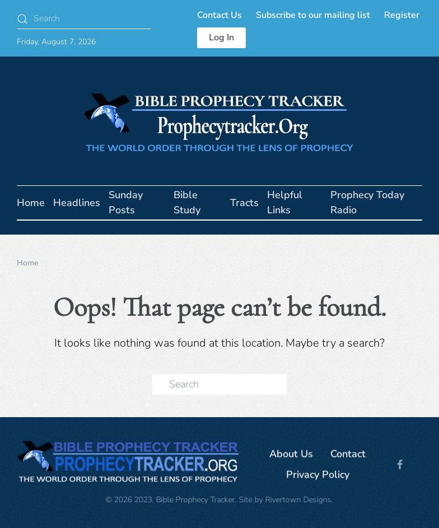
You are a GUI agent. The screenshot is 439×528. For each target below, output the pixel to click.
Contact (348, 455)
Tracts (244, 202)
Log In (221, 37)
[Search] (84, 18)
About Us (291, 455)
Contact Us (219, 15)
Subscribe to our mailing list (313, 15)
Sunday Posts (126, 202)
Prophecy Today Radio (367, 202)
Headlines (76, 202)
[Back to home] (219, 121)
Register (401, 15)
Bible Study (187, 202)
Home (31, 202)
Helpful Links (284, 202)
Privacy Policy (317, 476)
